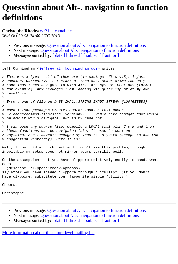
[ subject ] (92, 55)
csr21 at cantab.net (56, 31)
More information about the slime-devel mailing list (48, 259)
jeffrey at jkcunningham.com (68, 68)
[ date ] (58, 55)
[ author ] (110, 55)
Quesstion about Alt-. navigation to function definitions (96, 45)
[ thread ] (74, 55)
